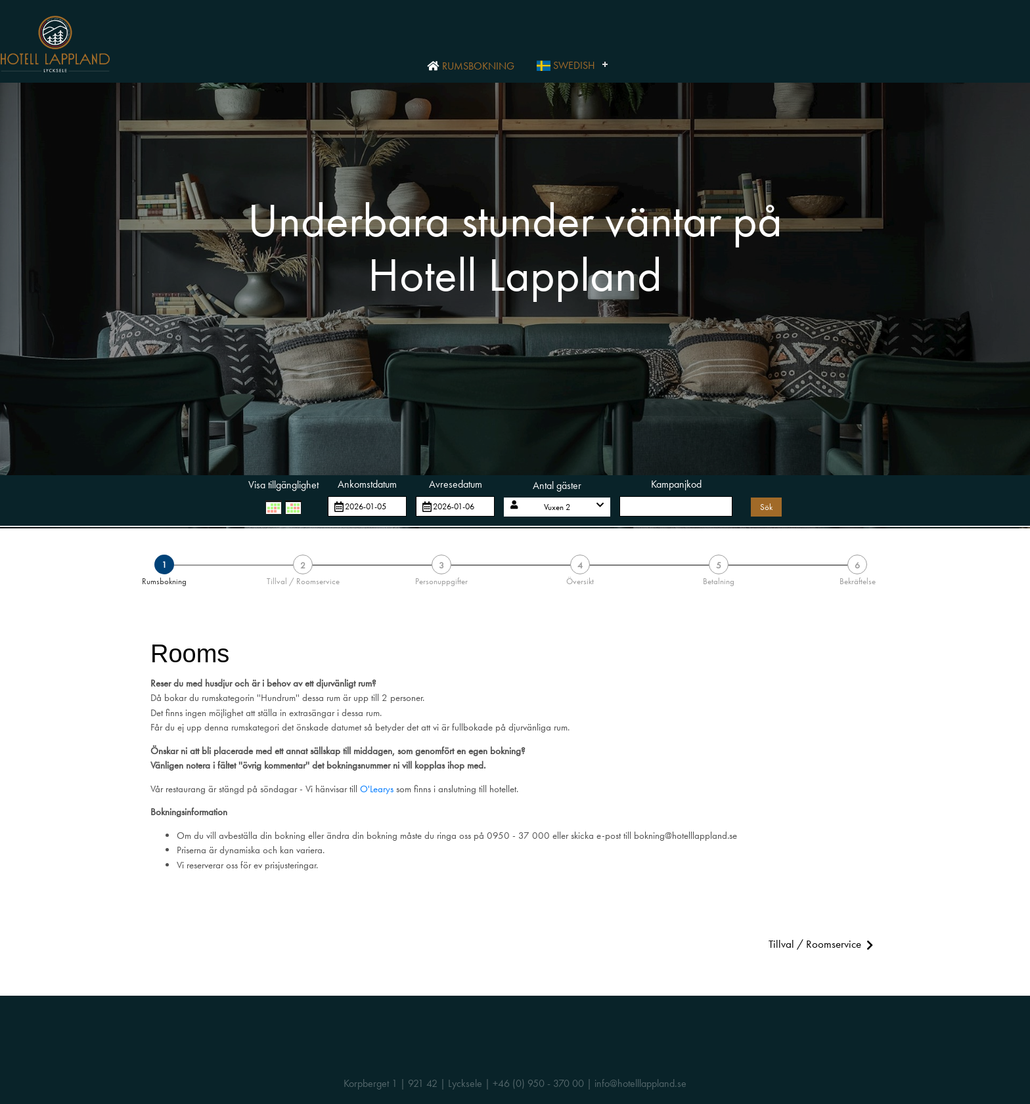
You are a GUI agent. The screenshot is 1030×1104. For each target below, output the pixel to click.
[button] (557, 507)
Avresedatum (455, 484)
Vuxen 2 (557, 507)
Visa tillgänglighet (283, 485)
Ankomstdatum (367, 484)
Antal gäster (557, 485)
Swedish (566, 65)
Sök (766, 507)
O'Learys (376, 789)
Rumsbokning (470, 66)
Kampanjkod (676, 484)
